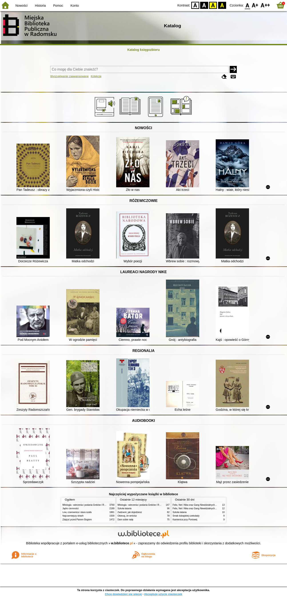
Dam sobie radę (125, 519)
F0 (247, 5)
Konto (74, 5)
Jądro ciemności (70, 508)
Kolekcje (96, 76)
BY (222, 5)
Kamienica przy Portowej (185, 519)
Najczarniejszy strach (73, 516)
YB (213, 5)
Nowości (22, 5)
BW (204, 5)
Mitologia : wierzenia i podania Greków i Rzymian (86, 505)
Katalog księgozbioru (143, 49)
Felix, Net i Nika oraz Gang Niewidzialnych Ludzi (197, 505)
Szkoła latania (125, 508)
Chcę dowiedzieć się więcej (123, 594)
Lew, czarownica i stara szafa (77, 512)
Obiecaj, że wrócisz (127, 516)
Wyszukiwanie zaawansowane (69, 76)
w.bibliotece (122, 543)
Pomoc (58, 5)
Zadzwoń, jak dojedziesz (130, 512)
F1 (255, 5)
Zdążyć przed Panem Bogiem (77, 519)
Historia (40, 5)
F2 (265, 5)
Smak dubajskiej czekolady (186, 516)
